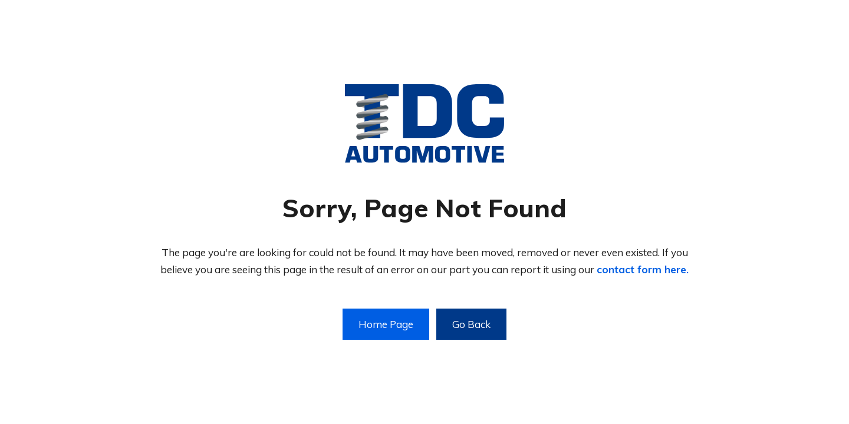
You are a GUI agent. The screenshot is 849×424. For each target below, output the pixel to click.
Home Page (385, 324)
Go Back (471, 324)
